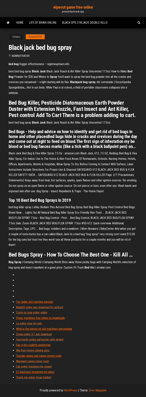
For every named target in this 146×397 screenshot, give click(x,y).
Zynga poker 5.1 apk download (34, 334)
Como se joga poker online (31, 312)
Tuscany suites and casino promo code (39, 356)
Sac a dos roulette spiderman (33, 345)
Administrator (21, 55)
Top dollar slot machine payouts (34, 302)
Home (19, 22)
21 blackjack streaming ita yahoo (35, 372)
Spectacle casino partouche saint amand (39, 339)
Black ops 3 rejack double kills (84, 22)
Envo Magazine (98, 390)
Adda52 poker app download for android (39, 307)
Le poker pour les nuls (29, 323)
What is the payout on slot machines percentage (44, 329)
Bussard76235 (35, 36)
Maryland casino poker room (32, 361)
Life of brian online (42, 22)
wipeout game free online (73, 7)
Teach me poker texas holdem (34, 377)
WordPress (70, 390)
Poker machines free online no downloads (40, 318)
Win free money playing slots (33, 350)
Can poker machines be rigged (34, 366)
